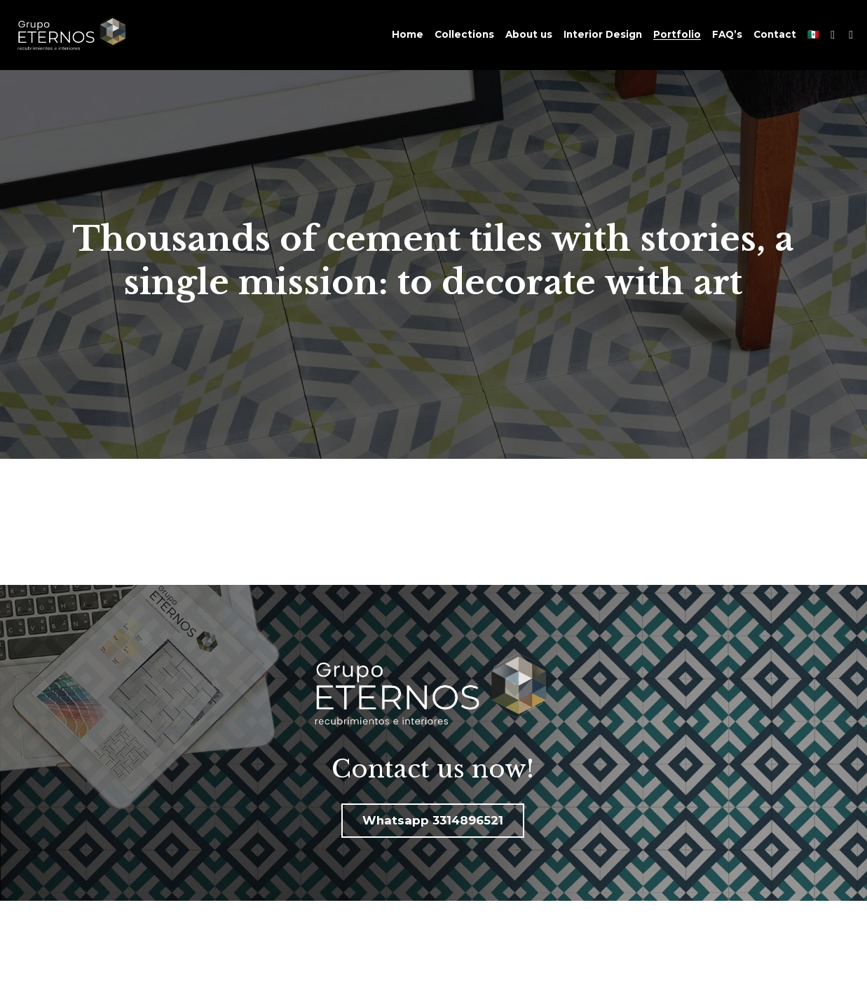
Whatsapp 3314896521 (433, 820)
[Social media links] (833, 35)
